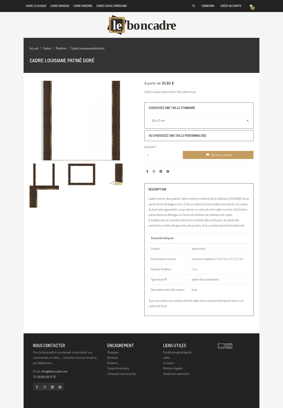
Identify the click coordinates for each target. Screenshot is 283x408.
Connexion (207, 5)
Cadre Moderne (82, 5)
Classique (113, 352)
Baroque (112, 358)
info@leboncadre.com (54, 371)
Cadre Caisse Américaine (111, 5)
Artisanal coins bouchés (121, 374)
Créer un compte (231, 5)
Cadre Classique (36, 5)
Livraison (168, 363)
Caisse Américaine (118, 368)
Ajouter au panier (218, 155)
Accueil (33, 48)
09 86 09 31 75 (46, 377)
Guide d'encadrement (176, 374)
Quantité (149, 147)
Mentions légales (173, 368)
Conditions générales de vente (177, 355)
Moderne (61, 48)
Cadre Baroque (59, 5)
